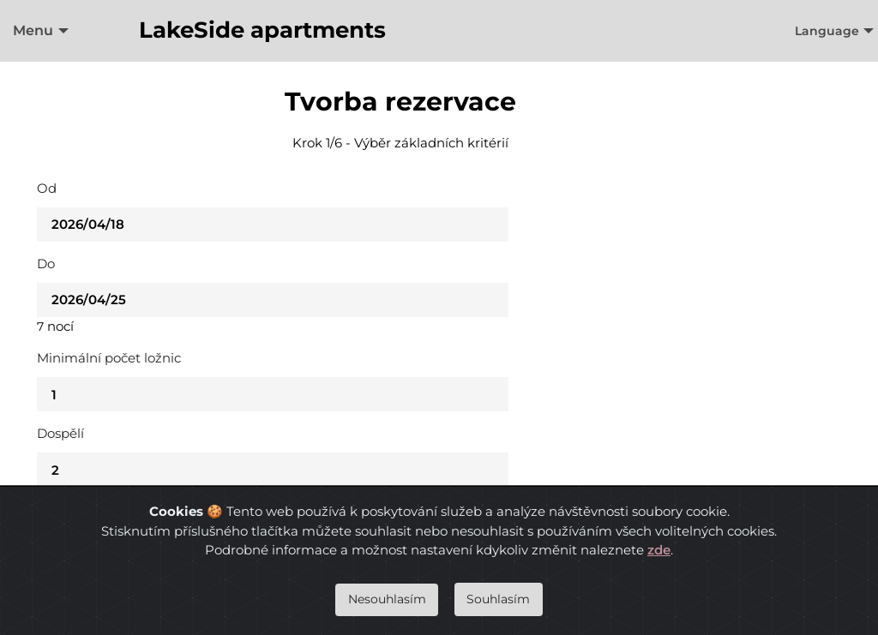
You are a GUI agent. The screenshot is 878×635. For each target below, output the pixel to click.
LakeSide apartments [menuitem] (262, 30)
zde (659, 550)
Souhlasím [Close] (498, 599)
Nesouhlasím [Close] (387, 599)
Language (827, 31)
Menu (33, 30)
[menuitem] (36, 31)
